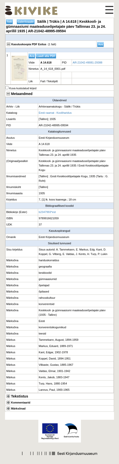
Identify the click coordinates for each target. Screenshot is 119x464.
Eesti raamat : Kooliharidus (55, 112)
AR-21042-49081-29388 (87, 62)
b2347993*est (47, 212)
